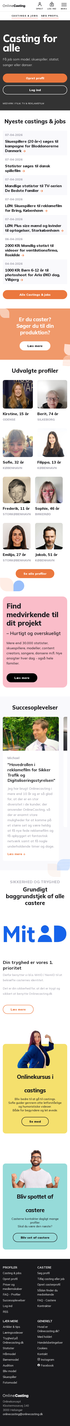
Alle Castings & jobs (35, 294)
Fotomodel (10, 1382)
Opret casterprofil (48, 1284)
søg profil (50, 15)
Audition (8, 1365)
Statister (8, 1348)
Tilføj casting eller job (51, 1279)
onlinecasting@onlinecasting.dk (23, 1414)
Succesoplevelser (14, 1300)
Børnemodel (11, 1359)
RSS (5, 1312)
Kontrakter (44, 1306)
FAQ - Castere (46, 1300)
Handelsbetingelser (50, 1342)
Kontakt (42, 1354)
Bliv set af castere (35, 1237)
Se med (35, 1121)
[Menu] (64, 5)
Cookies (42, 1348)
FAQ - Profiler (12, 1294)
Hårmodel (9, 1354)
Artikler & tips (11, 1327)
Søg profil (43, 1273)
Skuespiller (9, 1377)
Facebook (45, 1365)
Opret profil (35, 78)
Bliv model (9, 1371)
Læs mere (35, 346)
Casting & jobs (12, 1273)
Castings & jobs (25, 15)
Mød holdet (44, 1337)
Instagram (45, 1359)
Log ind (35, 90)
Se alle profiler (35, 573)
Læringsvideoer (13, 1332)
